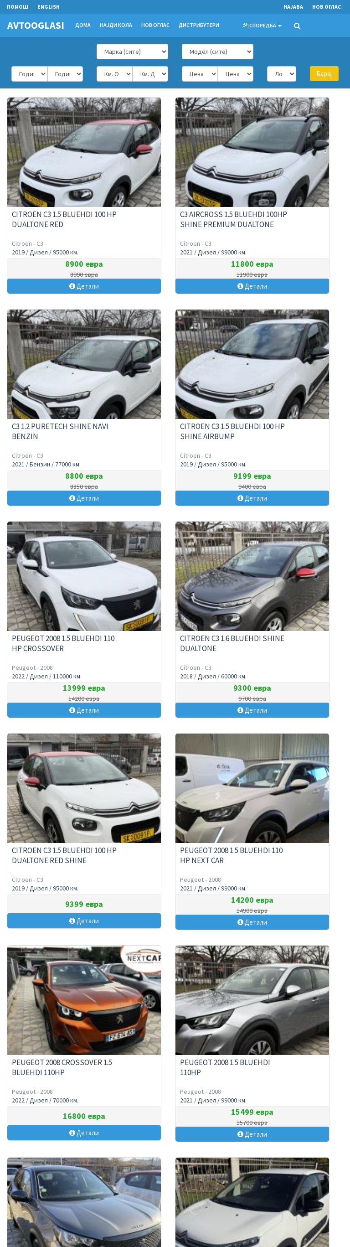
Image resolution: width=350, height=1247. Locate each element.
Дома (83, 24)
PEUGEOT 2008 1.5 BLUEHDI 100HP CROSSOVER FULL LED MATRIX (176, 853)
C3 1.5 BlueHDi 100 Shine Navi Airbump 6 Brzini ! (287, 848)
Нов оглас (326, 6)
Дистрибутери (199, 24)
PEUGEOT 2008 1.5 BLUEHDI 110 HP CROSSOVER (174, 424)
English (48, 6)
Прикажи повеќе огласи (175, 953)
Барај (324, 73)
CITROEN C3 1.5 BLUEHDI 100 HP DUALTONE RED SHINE (58, 636)
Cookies (134, 1199)
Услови (133, 1187)
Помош (133, 1176)
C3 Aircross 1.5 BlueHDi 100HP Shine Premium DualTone (171, 217)
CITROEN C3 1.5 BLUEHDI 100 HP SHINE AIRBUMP (58, 424)
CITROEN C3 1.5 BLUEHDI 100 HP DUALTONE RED (58, 212)
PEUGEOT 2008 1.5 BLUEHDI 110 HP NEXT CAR (174, 636)
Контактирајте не (29, 1176)
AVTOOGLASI (35, 25)
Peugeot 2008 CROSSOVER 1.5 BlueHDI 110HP (290, 636)
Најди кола (116, 24)
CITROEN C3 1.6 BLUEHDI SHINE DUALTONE (285, 424)
